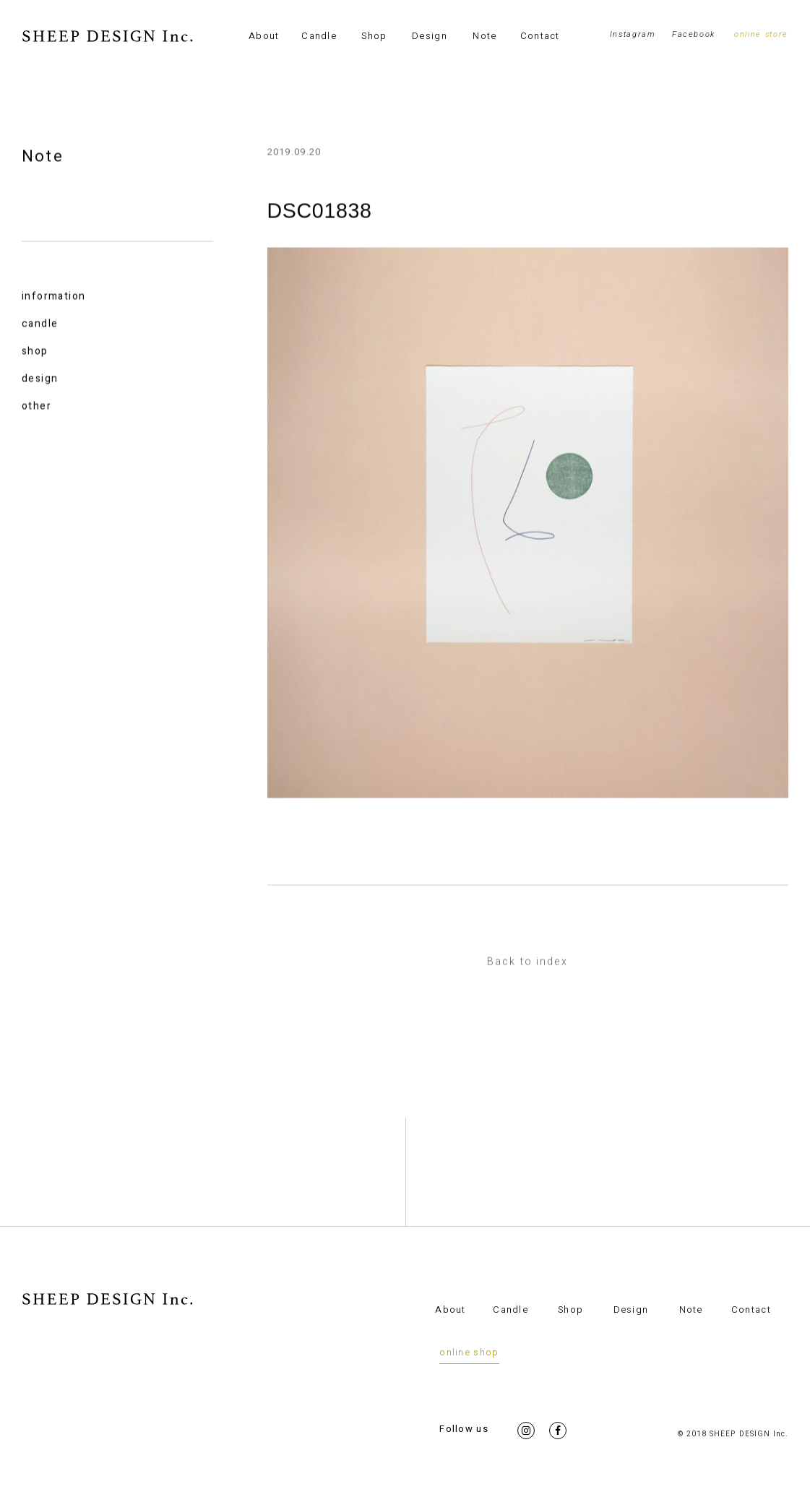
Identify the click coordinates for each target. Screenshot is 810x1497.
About (264, 36)
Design (429, 36)
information (53, 297)
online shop (469, 1352)
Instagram (633, 34)
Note (484, 36)
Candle (319, 36)
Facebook (693, 34)
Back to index (527, 962)
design (40, 379)
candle (40, 324)
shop (35, 352)
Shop (374, 36)
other (36, 407)
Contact (540, 36)
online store (761, 34)
